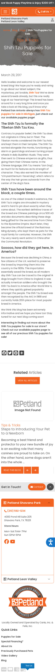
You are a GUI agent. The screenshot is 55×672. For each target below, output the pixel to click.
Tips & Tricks (27, 40)
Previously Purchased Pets (17, 651)
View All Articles (27, 380)
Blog (14, 30)
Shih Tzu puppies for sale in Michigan (25, 112)
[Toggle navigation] (5, 12)
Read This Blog (12, 470)
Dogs (23, 30)
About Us (6, 646)
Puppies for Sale (11, 636)
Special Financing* (12, 641)
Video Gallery (9, 655)
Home (6, 30)
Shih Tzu (34, 92)
